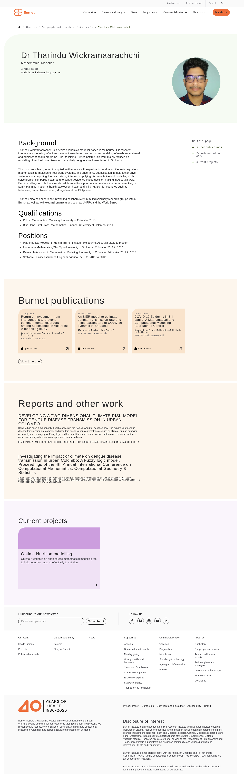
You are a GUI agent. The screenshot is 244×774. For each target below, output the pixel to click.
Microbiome (165, 654)
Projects (22, 649)
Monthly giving (131, 654)
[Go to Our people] (86, 27)
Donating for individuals (136, 649)
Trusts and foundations (136, 667)
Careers (58, 644)
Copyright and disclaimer (170, 706)
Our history (200, 644)
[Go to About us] (31, 27)
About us (199, 12)
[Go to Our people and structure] (58, 27)
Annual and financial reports (205, 655)
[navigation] (122, 9)
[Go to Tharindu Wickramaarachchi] (115, 27)
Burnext (163, 669)
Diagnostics (165, 649)
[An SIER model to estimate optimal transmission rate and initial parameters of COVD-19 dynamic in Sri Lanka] (102, 330)
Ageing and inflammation (172, 664)
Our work (89, 12)
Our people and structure (208, 649)
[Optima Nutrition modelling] (59, 558)
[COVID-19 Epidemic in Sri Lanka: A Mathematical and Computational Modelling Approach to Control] (158, 330)
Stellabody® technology (171, 659)
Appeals (128, 644)
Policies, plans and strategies (204, 664)
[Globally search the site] (216, 3)
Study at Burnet (62, 649)
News (134, 12)
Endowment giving (133, 677)
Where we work (203, 675)
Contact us (173, 3)
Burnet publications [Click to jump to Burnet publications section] (209, 147)
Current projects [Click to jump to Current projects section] (207, 162)
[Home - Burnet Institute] (24, 12)
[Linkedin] (166, 620)
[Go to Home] (19, 27)
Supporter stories (133, 682)
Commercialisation (175, 12)
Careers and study (113, 12)
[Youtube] (157, 620)
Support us (150, 12)
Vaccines (164, 644)
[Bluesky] (140, 620)
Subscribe (96, 621)
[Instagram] (149, 620)
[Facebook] (132, 620)
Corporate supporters (135, 672)
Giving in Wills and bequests (134, 661)
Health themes (26, 644)
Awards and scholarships (208, 670)
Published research (28, 654)
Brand (207, 706)
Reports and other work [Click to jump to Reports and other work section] (208, 154)
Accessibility (194, 706)
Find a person (194, 3)
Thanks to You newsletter (137, 687)
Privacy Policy (131, 706)
